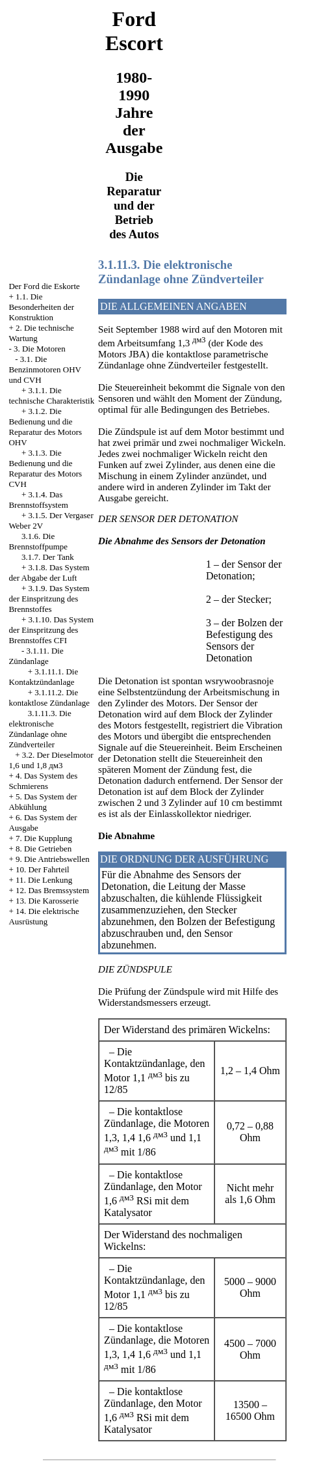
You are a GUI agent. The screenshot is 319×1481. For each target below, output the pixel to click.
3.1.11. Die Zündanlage (35, 656)
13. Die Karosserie (47, 901)
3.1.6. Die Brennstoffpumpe (38, 541)
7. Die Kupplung (44, 838)
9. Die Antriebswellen (53, 859)
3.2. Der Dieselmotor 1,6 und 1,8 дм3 (50, 760)
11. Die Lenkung (44, 880)
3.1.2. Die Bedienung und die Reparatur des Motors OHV (45, 426)
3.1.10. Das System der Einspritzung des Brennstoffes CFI (51, 630)
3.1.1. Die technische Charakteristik (51, 395)
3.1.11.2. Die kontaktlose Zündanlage (49, 697)
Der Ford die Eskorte (43, 286)
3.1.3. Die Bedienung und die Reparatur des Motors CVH (45, 468)
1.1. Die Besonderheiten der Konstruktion (41, 307)
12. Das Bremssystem (52, 890)
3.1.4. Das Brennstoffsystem (38, 500)
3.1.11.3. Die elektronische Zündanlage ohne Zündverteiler (39, 728)
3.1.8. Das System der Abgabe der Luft (48, 572)
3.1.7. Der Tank (47, 557)
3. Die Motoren (40, 348)
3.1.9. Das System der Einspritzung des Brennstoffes (48, 598)
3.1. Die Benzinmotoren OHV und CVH (44, 369)
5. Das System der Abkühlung (42, 802)
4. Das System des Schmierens (42, 781)
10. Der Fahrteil (43, 869)
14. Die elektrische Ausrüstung (43, 916)
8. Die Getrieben (43, 848)
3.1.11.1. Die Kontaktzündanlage (43, 677)
